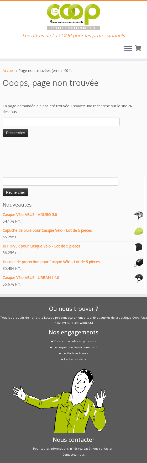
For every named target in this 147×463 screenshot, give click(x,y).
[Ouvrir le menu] (128, 49)
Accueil (8, 70)
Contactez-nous (73, 454)
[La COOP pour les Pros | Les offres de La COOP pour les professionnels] (73, 17)
